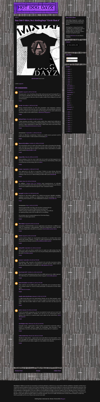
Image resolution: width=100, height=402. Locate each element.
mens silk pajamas (52, 276)
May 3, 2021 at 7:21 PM (32, 205)
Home (38, 371)
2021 (69, 75)
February (69, 107)
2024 (69, 69)
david (20, 235)
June (68, 98)
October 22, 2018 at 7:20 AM (36, 143)
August (69, 94)
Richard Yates (22, 119)
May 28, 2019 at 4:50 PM (31, 157)
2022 (69, 73)
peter (20, 310)
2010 (69, 124)
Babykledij (53, 174)
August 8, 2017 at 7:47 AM (29, 92)
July (68, 96)
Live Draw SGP (23, 272)
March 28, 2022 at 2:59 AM (36, 335)
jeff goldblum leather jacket (43, 241)
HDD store (73, 35)
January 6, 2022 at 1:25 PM (39, 296)
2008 (69, 129)
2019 (69, 80)
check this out (52, 198)
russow (21, 260)
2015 (69, 114)
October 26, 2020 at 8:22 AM (31, 193)
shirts (40, 162)
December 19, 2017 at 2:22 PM (34, 119)
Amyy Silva (22, 157)
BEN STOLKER (23, 282)
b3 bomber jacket (28, 253)
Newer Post (18, 371)
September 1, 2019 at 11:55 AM (31, 169)
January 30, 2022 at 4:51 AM (29, 310)
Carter (20, 181)
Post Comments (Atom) (41, 376)
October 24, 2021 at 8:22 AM (35, 272)
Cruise (20, 169)
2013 (69, 118)
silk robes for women (24, 289)
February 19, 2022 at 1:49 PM (36, 323)
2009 (69, 127)
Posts (69, 58)
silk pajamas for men (47, 265)
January (69, 109)
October (69, 90)
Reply (20, 100)
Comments (70, 61)
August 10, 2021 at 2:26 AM (32, 223)
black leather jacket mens (50, 229)
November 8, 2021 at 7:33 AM (34, 282)
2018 (69, 82)
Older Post (57, 371)
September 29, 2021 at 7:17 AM (31, 260)
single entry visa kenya (25, 296)
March (69, 105)
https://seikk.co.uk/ (31, 150)
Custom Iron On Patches (33, 183)
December (70, 86)
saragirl (21, 193)
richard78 (21, 248)
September (70, 92)
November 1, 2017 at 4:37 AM (30, 105)
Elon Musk (22, 223)
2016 (69, 112)
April (68, 103)
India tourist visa (23, 335)
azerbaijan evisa (23, 323)
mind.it (21, 92)
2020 (69, 77)
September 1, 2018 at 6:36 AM (33, 133)
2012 (69, 120)
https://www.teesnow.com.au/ (33, 126)
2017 (69, 84)
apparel (21, 83)
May (68, 101)
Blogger (63, 399)
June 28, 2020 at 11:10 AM (29, 181)
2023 (69, 71)
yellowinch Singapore (44, 112)
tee (46, 136)
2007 (69, 131)
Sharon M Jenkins (24, 143)
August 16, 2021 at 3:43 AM (29, 235)
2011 (69, 122)
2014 (69, 116)
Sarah (20, 105)
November (70, 88)
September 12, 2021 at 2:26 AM (33, 248)
